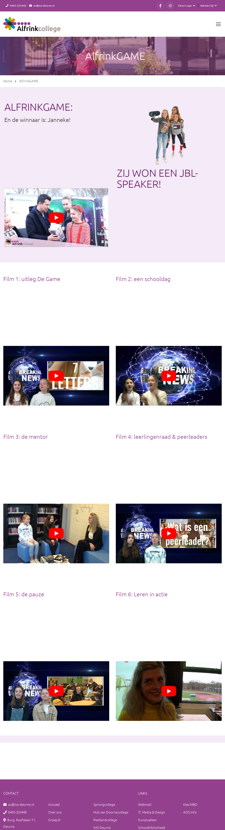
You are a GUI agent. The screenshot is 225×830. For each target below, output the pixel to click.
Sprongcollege (104, 804)
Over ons (55, 812)
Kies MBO (190, 804)
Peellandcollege (105, 819)
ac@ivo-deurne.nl (43, 5)
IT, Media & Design (151, 812)
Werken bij (206, 5)
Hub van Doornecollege (110, 812)
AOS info (190, 812)
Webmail (144, 804)
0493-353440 (18, 5)
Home (7, 81)
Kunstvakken (147, 819)
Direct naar (185, 5)
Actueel (54, 804)
